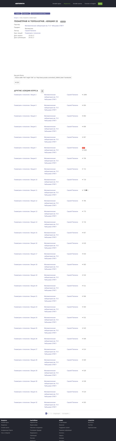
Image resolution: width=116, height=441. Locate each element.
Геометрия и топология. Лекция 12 (25, 201)
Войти (100, 3)
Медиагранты (33, 433)
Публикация (33, 435)
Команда (61, 438)
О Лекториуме (63, 422)
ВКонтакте (91, 422)
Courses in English (90, 3)
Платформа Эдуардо (35, 430)
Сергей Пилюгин (30, 30)
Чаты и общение (5, 433)
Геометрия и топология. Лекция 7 (25, 148)
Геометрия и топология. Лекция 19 (25, 275)
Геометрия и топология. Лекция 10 (25, 179)
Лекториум (19, 3)
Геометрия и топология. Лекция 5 (25, 126)
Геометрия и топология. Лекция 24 (25, 317)
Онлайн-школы (77, 3)
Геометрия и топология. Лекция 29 (25, 370)
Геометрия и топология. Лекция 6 (25, 137)
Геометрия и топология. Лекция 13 (25, 211)
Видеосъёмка (33, 425)
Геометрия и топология (33, 33)
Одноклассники (92, 427)
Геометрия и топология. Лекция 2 (25, 94)
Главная (18, 13)
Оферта (61, 435)
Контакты (61, 433)
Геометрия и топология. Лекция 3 (25, 105)
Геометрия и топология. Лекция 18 (25, 264)
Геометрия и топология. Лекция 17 (25, 254)
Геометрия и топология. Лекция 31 (25, 392)
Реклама (32, 438)
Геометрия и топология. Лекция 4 (25, 116)
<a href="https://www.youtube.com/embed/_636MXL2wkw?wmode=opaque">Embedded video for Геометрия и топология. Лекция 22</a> (43, 56)
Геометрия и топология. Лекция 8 (25, 158)
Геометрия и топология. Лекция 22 (40, 13)
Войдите (16, 17)
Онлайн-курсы (57, 3)
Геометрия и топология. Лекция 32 (25, 402)
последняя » (66, 413)
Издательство (34, 422)
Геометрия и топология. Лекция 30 (25, 381)
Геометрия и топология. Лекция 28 (25, 360)
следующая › (57, 413)
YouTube (90, 425)
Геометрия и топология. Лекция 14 (25, 222)
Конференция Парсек (7, 430)
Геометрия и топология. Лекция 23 (25, 307)
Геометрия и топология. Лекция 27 (25, 349)
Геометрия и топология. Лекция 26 (25, 339)
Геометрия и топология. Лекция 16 (25, 243)
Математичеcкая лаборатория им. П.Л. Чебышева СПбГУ (44, 26)
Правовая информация (65, 430)
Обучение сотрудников (36, 427)
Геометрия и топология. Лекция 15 (25, 232)
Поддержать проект (64, 427)
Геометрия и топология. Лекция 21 (25, 296)
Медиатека (67, 3)
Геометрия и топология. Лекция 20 (25, 286)
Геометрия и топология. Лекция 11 (25, 190)
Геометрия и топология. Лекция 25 (25, 328)
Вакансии (61, 425)
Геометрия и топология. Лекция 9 (25, 169)
